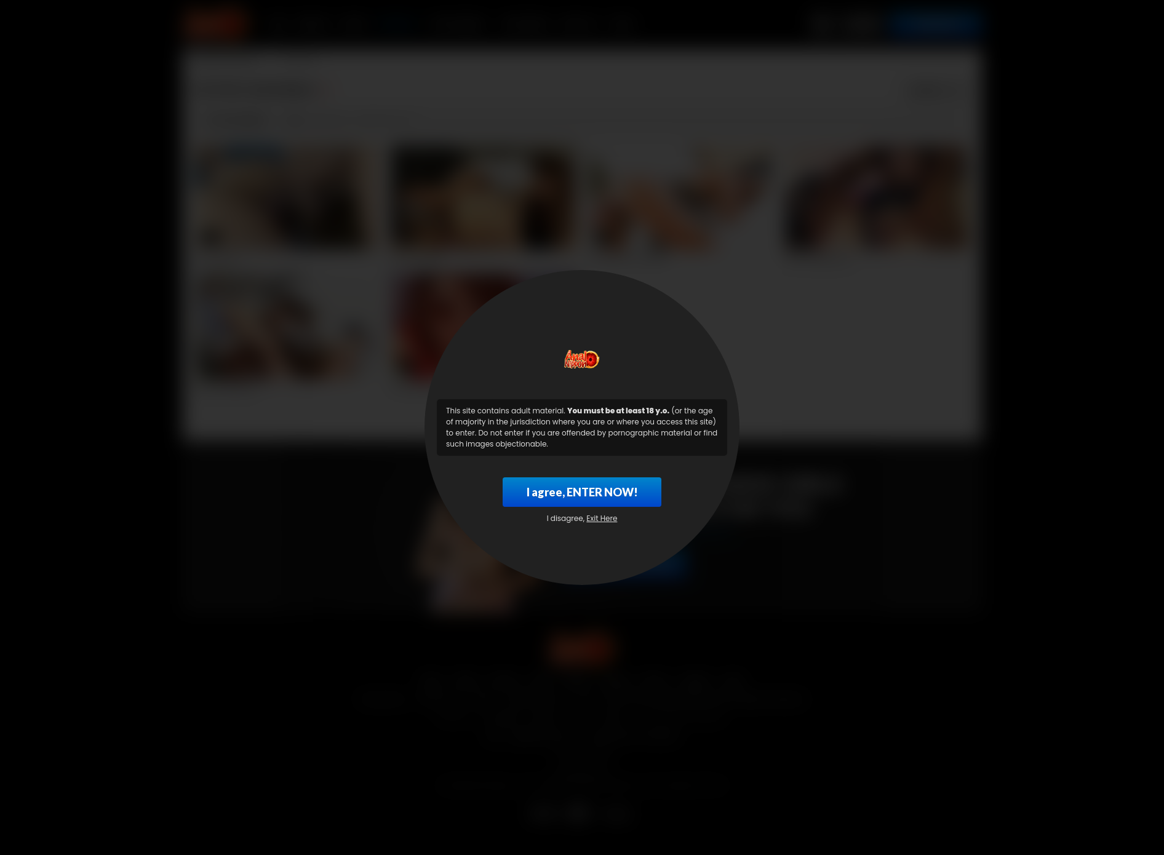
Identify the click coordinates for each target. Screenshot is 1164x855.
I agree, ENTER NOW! (582, 492)
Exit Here (601, 518)
